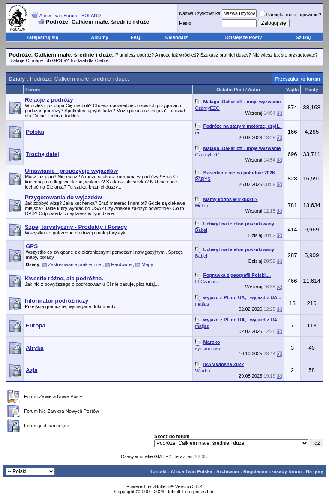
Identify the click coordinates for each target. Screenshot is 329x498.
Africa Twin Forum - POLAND (70, 15)
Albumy (99, 37)
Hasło (185, 23)
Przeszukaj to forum (297, 78)
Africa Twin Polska (191, 471)
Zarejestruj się (42, 37)
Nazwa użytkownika (200, 13)
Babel (201, 230)
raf (197, 132)
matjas (202, 303)
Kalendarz (176, 37)
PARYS (202, 179)
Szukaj (303, 37)
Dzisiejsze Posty (243, 37)
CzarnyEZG (207, 108)
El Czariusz (207, 281)
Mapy (147, 264)
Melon (201, 205)
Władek (203, 370)
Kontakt (158, 471)
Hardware (121, 264)
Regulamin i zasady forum (272, 471)
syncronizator (209, 348)
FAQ (136, 37)
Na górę (314, 471)
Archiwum (227, 471)
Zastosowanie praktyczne (74, 264)
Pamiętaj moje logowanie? (290, 14)
